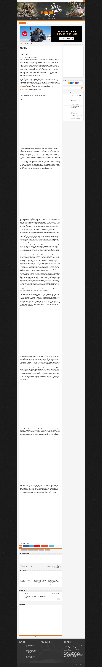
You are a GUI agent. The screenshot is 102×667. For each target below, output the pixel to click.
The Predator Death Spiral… (76, 95)
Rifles (48, 1)
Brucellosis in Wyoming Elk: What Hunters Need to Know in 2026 (40, 581)
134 (78, 113)
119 (79, 118)
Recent (65, 92)
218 (78, 104)
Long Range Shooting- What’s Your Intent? (31, 657)
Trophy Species (42, 1)
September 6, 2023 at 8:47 (56, 593)
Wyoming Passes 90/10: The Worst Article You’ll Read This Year (76, 102)
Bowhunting (52, 1)
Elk (33, 1)
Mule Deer (30, 1)
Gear (56, 1)
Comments (75, 92)
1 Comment (51, 50)
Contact (45, 18)
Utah (49, 549)
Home (19, 18)
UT (45, 549)
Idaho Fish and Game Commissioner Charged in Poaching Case (53, 581)
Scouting (60, 1)
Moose (36, 549)
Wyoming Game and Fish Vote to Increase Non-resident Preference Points (39, 23)
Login (21, 99)
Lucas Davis (31, 549)
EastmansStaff (23, 50)
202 (33, 658)
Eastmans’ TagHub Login (53, 18)
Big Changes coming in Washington (25, 581)
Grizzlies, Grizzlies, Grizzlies (28, 566)
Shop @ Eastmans (37, 18)
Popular (69, 92)
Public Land (41, 549)
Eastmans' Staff (25, 43)
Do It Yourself (24, 549)
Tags (79, 92)
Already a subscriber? (26, 95)
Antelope (37, 1)
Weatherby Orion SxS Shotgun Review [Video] (52, 566)
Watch (31, 18)
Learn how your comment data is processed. (41, 636)
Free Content (44, 50)
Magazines (25, 18)
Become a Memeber (24, 92)
